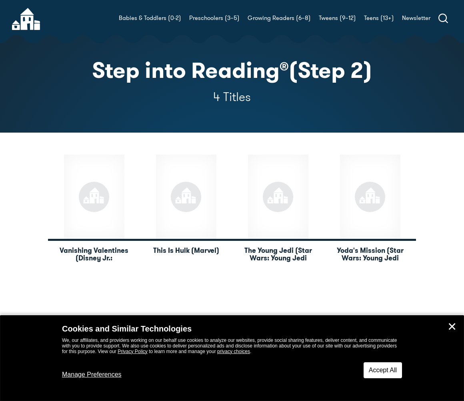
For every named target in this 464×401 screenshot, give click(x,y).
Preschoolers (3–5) (214, 18)
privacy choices (233, 351)
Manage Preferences (92, 374)
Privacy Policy (133, 351)
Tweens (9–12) (337, 18)
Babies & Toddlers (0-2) (150, 18)
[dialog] (232, 358)
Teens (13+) (379, 18)
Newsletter (416, 18)
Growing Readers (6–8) (279, 18)
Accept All (383, 370)
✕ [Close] (452, 327)
